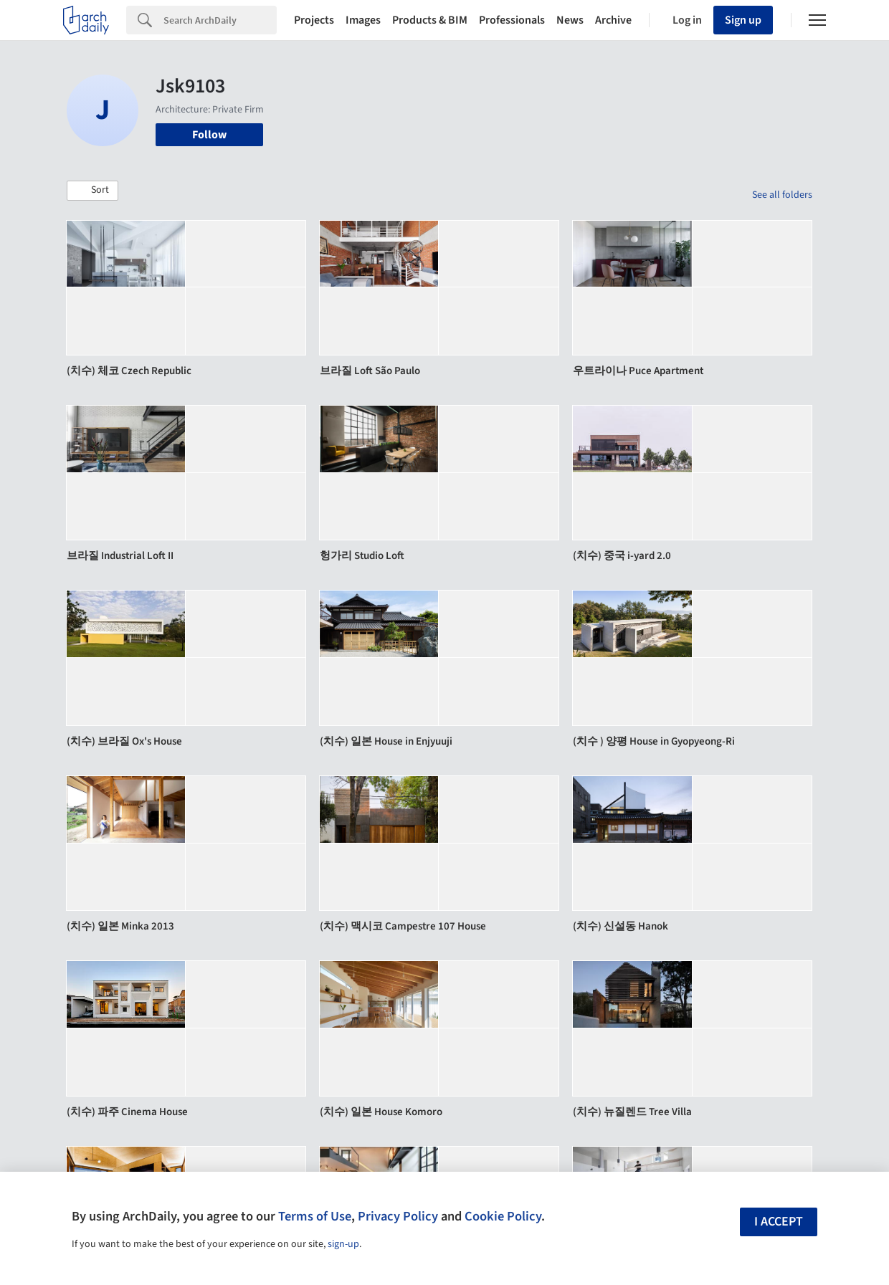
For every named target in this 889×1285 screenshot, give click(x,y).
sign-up (343, 1244)
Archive (613, 20)
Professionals (512, 20)
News (570, 20)
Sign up (743, 20)
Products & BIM (429, 20)
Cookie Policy (503, 1216)
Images (363, 20)
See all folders (782, 195)
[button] (92, 191)
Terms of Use (314, 1216)
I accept (778, 1222)
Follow (209, 135)
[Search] (220, 20)
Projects (314, 20)
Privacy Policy (398, 1216)
